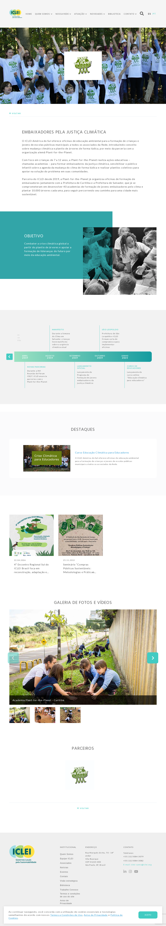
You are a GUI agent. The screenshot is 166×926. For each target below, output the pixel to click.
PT (154, 13)
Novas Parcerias (36, 367)
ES (149, 13)
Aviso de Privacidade (66, 902)
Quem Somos (42, 14)
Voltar (15, 113)
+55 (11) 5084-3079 (133, 856)
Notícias (64, 867)
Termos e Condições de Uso (66, 915)
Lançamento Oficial (84, 367)
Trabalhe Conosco (69, 890)
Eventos (64, 872)
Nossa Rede (62, 14)
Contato (129, 14)
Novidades (96, 14)
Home (29, 14)
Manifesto (58, 329)
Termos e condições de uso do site (70, 895)
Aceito (148, 915)
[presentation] (9, 356)
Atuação (79, 14)
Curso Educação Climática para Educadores (102, 452)
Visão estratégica (69, 881)
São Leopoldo (110, 329)
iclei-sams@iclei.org (141, 864)
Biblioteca (114, 14)
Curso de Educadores (134, 367)
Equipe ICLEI (66, 859)
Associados (66, 863)
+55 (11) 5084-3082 (133, 860)
